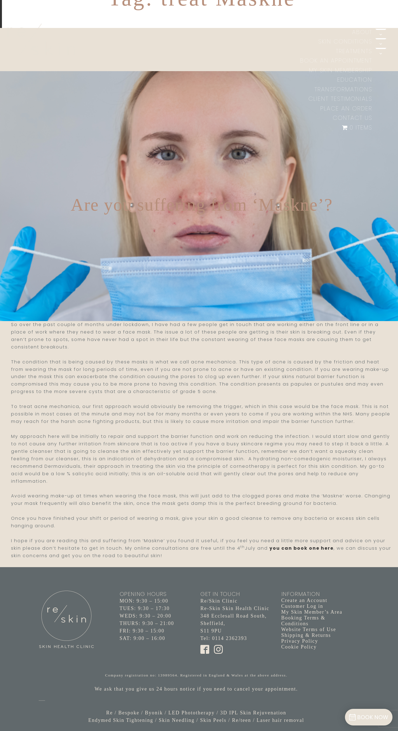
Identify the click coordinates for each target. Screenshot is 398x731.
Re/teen (241, 720)
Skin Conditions (345, 41)
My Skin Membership (340, 70)
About (362, 32)
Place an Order (346, 108)
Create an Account (304, 600)
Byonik (154, 712)
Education (354, 80)
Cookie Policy (299, 647)
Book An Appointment (336, 60)
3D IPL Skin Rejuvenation (253, 712)
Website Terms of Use (308, 629)
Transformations (343, 89)
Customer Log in (302, 606)
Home (363, 22)
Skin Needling (177, 720)
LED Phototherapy (191, 712)
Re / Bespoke (122, 712)
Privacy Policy (299, 641)
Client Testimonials (340, 99)
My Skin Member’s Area (311, 612)
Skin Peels (213, 720)
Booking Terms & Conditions (303, 620)
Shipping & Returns (306, 635)
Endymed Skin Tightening (120, 720)
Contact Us (352, 118)
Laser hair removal (280, 720)
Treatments (354, 51)
